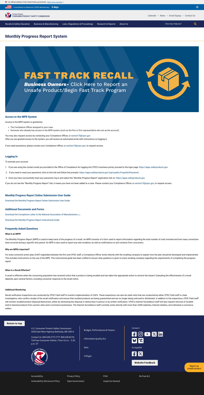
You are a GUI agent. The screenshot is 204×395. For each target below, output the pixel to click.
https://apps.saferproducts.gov (153, 167)
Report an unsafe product (194, 367)
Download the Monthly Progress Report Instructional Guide (32, 220)
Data (86, 347)
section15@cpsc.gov (80, 135)
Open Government (75, 381)
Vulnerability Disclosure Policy (45, 381)
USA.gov (88, 356)
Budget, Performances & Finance (99, 330)
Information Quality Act (95, 338)
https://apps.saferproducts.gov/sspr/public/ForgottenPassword (108, 172)
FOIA (105, 376)
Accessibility (37, 376)
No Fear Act (144, 376)
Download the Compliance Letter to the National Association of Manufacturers (41, 214)
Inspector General (111, 381)
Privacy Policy (73, 376)
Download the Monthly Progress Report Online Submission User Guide (37, 200)
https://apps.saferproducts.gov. (130, 178)
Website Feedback (145, 362)
